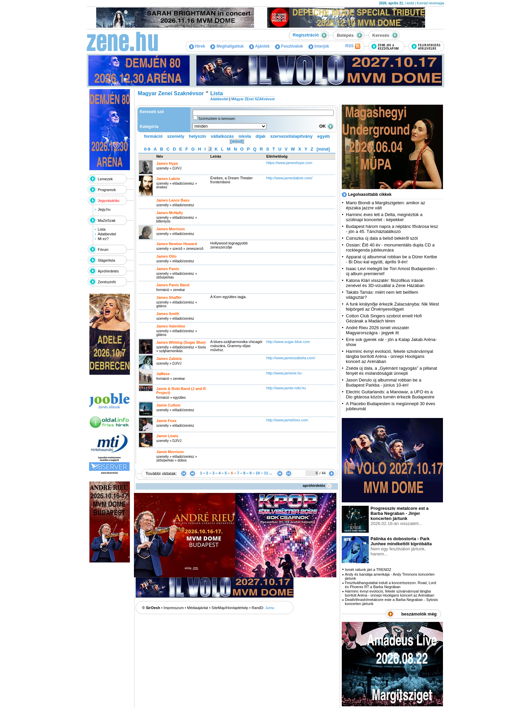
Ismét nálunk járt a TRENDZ (368, 570)
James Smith (167, 314)
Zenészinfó (107, 282)
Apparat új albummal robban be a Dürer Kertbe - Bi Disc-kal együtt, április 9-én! (391, 259)
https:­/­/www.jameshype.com (289, 163)
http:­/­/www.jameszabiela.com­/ (290, 358)
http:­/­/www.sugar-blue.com (288, 342)
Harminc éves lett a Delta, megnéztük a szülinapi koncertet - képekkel (384, 217)
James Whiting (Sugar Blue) (180, 342)
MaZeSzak (107, 220)
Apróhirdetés (108, 271)
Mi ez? (103, 239)
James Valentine (170, 326)
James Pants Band (172, 285)
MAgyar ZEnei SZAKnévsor (253, 99)
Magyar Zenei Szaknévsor (171, 93)
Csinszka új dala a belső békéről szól (382, 238)
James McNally (169, 213)
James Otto (166, 256)
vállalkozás (222, 136)
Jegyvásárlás (108, 201)
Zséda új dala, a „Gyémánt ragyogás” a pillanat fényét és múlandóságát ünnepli (391, 371)
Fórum (103, 249)
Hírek (197, 46)
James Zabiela (169, 359)
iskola (245, 136)
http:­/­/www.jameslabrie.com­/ (289, 178)
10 (258, 473)
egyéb (323, 136)
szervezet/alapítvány (291, 136)
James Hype (167, 163)
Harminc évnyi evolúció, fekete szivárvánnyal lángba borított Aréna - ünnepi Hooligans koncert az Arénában (389, 356)
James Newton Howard (176, 244)
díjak (260, 136)
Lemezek (105, 179)
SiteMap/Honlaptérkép (230, 608)
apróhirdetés (317, 485)
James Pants (167, 269)
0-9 (147, 149)
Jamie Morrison (170, 452)
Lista (102, 229)
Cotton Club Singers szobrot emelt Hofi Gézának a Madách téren (384, 318)
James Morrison (170, 229)
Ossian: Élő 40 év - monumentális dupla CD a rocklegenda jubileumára (390, 247)
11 (266, 473)
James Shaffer (169, 297)
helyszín (197, 136)
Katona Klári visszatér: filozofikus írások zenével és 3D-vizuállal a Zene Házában (385, 283)
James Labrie (168, 179)
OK (326, 126)
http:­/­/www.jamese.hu (284, 373)
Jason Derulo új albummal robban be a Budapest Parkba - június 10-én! (383, 382)
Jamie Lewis (167, 436)
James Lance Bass (172, 200)
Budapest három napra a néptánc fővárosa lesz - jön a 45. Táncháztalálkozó (392, 229)
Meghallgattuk (227, 46)
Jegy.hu (104, 209)
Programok (107, 190)
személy (176, 136)
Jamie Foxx (166, 421)
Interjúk (318, 46)
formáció (153, 136)
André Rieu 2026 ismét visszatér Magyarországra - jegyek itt (377, 330)
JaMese (163, 374)
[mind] (237, 141)
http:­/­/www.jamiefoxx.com (287, 420)
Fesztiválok (289, 46)
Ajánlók (259, 46)
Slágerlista (106, 260)
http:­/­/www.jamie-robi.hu (286, 388)
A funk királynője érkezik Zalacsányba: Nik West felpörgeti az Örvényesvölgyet (392, 306)
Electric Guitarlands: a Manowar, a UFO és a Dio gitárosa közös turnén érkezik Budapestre (390, 394)
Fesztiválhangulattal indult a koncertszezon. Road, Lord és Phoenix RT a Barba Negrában (390, 585)
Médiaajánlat (197, 608)
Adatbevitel (107, 234)
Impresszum (174, 608)
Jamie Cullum (168, 405)
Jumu (269, 608)
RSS (352, 46)
